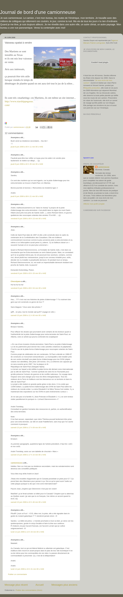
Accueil (40, 584)
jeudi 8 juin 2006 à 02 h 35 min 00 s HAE (27, 164)
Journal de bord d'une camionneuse (38, 12)
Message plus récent (16, 584)
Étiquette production (92, 88)
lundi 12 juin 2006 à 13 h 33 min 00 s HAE (27, 532)
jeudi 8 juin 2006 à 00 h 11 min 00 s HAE (27, 147)
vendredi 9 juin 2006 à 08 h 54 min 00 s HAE (28, 288)
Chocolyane (16, 281)
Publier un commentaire (17, 574)
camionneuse (16, 463)
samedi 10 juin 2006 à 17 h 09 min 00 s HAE (28, 428)
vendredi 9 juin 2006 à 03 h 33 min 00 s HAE (28, 273)
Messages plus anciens (64, 584)
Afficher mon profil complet (93, 204)
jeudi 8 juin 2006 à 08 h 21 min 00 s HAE (27, 196)
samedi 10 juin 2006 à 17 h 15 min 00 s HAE (28, 455)
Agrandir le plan (88, 158)
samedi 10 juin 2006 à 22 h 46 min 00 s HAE (28, 502)
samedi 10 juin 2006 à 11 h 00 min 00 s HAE (28, 315)
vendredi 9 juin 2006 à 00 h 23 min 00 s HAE (28, 219)
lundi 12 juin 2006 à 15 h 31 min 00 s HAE (27, 569)
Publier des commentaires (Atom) (29, 590)
